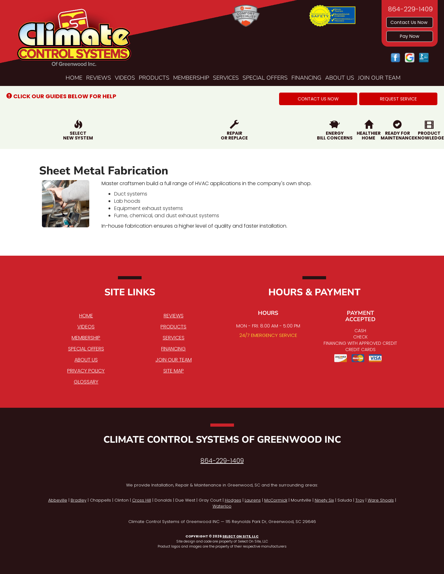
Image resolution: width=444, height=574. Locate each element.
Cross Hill (141, 500)
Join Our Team (379, 78)
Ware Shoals (381, 500)
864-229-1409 (222, 460)
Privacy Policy (86, 370)
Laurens (253, 500)
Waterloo (222, 506)
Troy (359, 500)
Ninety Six (324, 500)
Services (226, 78)
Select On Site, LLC (240, 536)
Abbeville (57, 500)
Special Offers (265, 78)
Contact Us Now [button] (409, 22)
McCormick (275, 500)
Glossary (86, 381)
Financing (306, 78)
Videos (125, 78)
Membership (191, 78)
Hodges (233, 500)
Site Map (173, 370)
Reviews (98, 78)
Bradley (78, 500)
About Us (339, 78)
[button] (318, 98)
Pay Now (409, 36)
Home (74, 78)
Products (154, 78)
